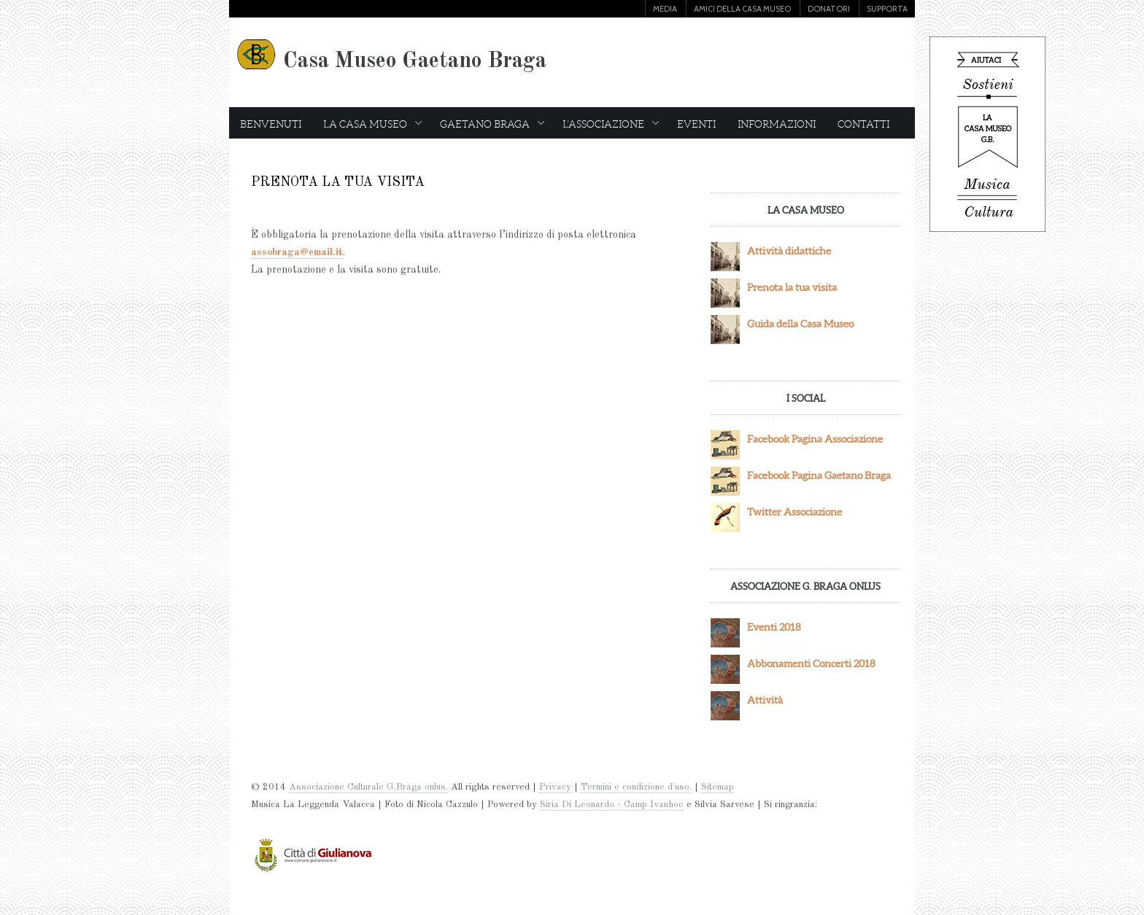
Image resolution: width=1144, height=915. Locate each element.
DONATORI (829, 9)
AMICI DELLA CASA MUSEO (742, 9)
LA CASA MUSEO (372, 124)
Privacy (555, 787)
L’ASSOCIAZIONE (611, 124)
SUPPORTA (887, 9)
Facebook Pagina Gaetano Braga (819, 475)
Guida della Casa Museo (800, 324)
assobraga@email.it (297, 252)
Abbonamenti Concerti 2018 (811, 663)
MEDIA (665, 9)
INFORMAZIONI (777, 124)
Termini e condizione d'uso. (636, 787)
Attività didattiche (789, 251)
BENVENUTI (270, 124)
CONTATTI (863, 124)
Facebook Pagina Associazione (815, 439)
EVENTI (696, 124)
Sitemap (717, 787)
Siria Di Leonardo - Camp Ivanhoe (612, 804)
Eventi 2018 (774, 627)
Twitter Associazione (794, 512)
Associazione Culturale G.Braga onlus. (368, 787)
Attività (765, 700)
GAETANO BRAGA (492, 124)
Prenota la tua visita (792, 287)
